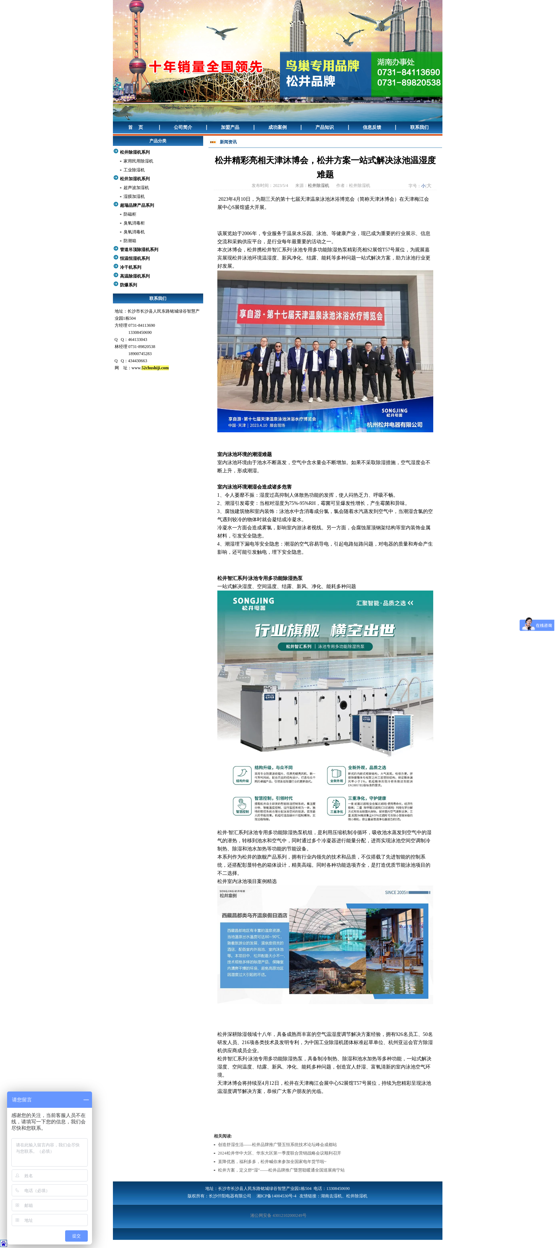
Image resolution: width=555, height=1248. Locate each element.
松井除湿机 (318, 185)
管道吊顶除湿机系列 (139, 249)
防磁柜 (130, 214)
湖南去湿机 (331, 1195)
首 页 (135, 127)
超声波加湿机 (136, 187)
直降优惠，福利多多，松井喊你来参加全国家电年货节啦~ (272, 1161)
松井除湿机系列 (135, 152)
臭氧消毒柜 (134, 223)
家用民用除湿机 (138, 161)
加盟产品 (230, 127)
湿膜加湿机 (134, 196)
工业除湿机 (134, 169)
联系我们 (419, 127)
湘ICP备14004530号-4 (277, 1195)
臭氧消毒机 (134, 231)
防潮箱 (130, 240)
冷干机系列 (130, 267)
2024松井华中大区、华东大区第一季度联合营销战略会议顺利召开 (279, 1153)
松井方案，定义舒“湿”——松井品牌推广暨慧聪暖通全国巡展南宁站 (281, 1170)
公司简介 (183, 127)
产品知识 (324, 127)
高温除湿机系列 (135, 276)
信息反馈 (372, 127)
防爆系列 (128, 285)
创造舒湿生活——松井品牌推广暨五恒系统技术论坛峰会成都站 (277, 1144)
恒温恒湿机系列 (135, 258)
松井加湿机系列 (135, 178)
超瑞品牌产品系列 (137, 205)
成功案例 (277, 127)
